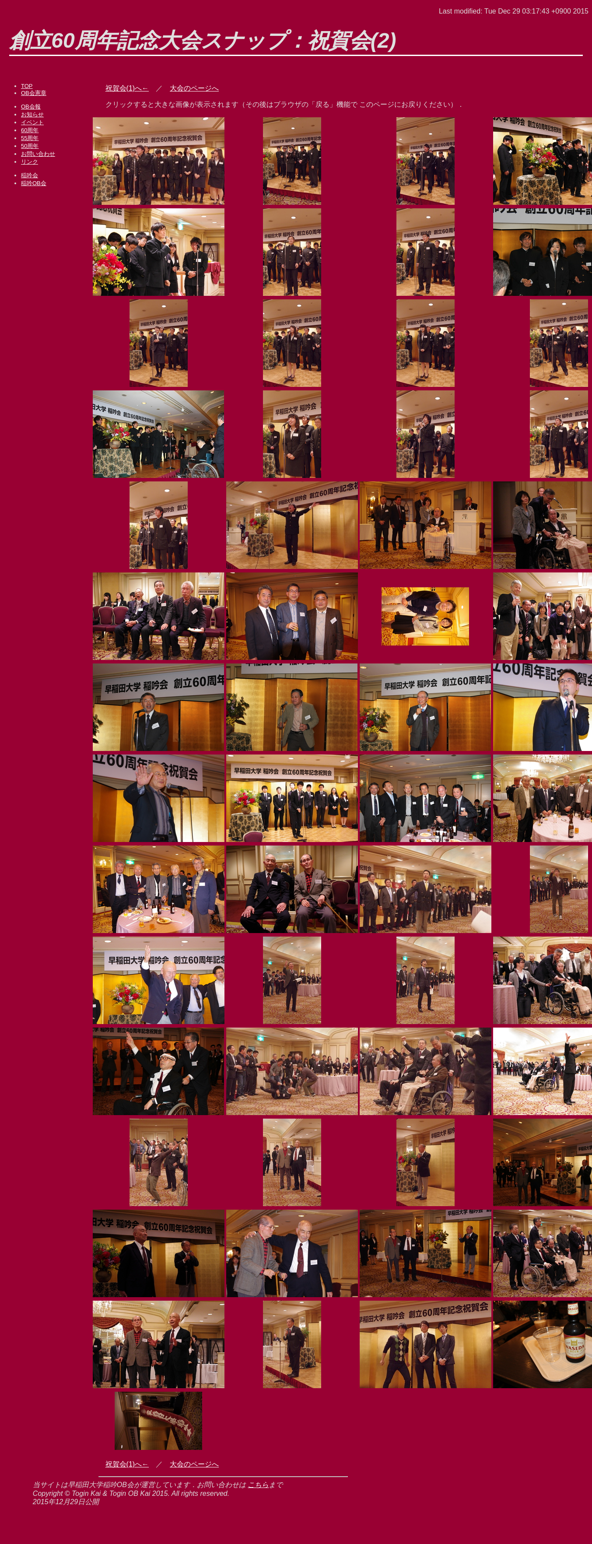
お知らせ (32, 114)
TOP (27, 86)
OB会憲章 (33, 93)
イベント (32, 122)
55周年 (30, 138)
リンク (29, 161)
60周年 (30, 130)
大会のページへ (194, 88)
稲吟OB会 (33, 183)
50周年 (30, 146)
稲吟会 (29, 175)
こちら (258, 1484)
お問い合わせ (38, 154)
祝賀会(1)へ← (127, 88)
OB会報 (31, 106)
